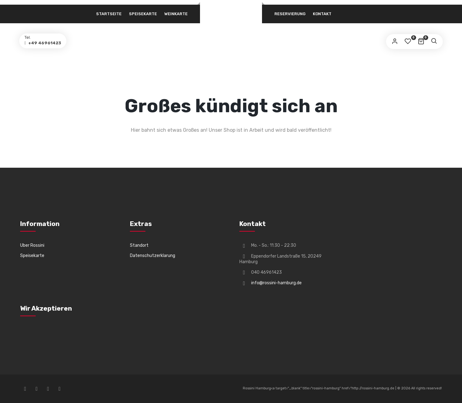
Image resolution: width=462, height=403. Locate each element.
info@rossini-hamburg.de (276, 283)
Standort (139, 245)
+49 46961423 (49, 44)
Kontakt (322, 13)
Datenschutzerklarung (152, 255)
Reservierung (289, 13)
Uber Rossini (32, 245)
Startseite (109, 13)
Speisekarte (143, 13)
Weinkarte (176, 13)
